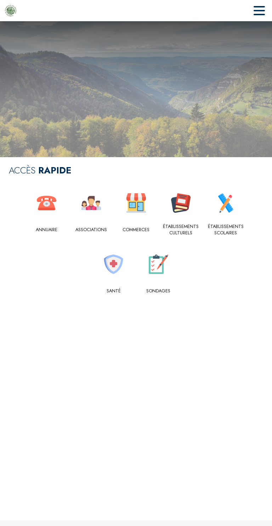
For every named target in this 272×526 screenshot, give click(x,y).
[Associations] (91, 230)
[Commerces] (136, 230)
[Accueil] (11, 11)
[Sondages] (158, 291)
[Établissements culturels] (181, 229)
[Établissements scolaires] (225, 229)
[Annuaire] (46, 230)
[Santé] (114, 291)
